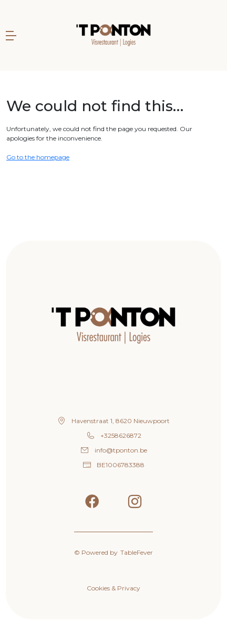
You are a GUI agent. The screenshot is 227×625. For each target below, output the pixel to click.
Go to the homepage (37, 157)
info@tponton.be (121, 450)
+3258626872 (120, 435)
